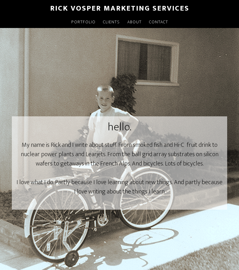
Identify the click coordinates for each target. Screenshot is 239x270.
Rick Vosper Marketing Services (119, 8)
